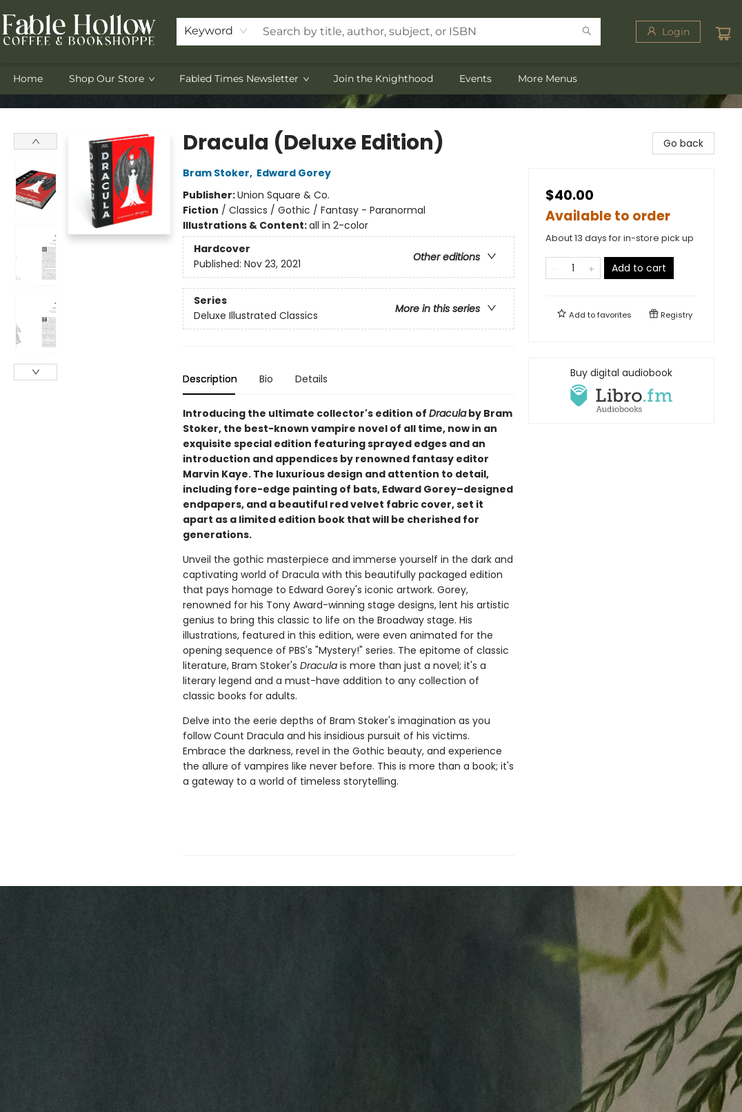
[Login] (668, 32)
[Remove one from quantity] (554, 268)
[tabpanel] (348, 631)
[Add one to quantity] (591, 268)
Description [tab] (210, 379)
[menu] (371, 78)
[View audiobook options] (621, 390)
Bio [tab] (266, 379)
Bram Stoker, (220, 173)
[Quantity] (573, 268)
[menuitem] (28, 78)
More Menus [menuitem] (547, 78)
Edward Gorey (296, 173)
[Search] (587, 31)
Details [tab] (311, 379)
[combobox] (216, 31)
